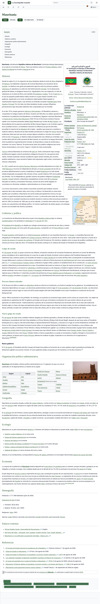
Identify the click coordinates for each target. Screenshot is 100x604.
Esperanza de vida (8, 500)
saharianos (5, 89)
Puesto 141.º (81, 151)
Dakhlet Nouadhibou (9, 386)
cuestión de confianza (25, 240)
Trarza (40, 391)
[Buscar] (72, 2)
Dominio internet (70, 167)
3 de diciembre (76, 288)
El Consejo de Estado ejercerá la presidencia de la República (27, 548)
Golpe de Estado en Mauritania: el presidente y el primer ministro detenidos (32, 555)
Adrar (4, 377)
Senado (71, 235)
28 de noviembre (82, 130)
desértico (31, 429)
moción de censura (8, 240)
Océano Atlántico (51, 67)
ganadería (58, 466)
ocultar (93, 32)
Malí (93, 403)
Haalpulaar (56, 176)
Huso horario (68, 162)
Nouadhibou (25, 386)
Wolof (11, 179)
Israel (23, 288)
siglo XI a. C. (58, 94)
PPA (69, 151)
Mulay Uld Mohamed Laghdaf (87, 125)
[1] (7, 263)
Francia (81, 128)
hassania (16, 137)
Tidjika (73, 418)
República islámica (44, 218)
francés (83, 185)
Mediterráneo (52, 102)
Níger (64, 265)
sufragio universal (35, 238)
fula (26, 517)
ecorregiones (88, 429)
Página (5, 20)
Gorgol (5, 390)
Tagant (40, 384)
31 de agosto (8, 347)
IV (16, 81)
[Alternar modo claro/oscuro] (96, 2)
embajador (38, 270)
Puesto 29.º (81, 132)
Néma (58, 371)
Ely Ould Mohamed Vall (69, 260)
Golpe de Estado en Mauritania (17, 551)
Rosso (58, 391)
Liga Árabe (68, 179)
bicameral (36, 235)
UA (78, 179)
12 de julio (38, 221)
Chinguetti (84, 418)
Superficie (67, 132)
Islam (11, 512)
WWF (76, 429)
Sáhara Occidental (63, 403)
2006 (86, 144)
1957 (5, 166)
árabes (45, 94)
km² (85, 135)
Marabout (24, 129)
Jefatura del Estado (10, 228)
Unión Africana (92, 263)
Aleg (22, 383)
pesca (78, 474)
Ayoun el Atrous (61, 375)
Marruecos (34, 166)
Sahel (89, 469)
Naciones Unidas (10, 330)
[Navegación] (4, 3)
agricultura (48, 466)
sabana (44, 455)
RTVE (50, 561)
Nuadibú (27, 418)
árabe (10, 517)
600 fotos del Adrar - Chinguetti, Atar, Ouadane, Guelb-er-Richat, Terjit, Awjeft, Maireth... (35, 533)
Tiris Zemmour (42, 388)
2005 (15, 252)
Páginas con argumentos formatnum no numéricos (18, 583)
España (4, 104)
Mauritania (5, 364)
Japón (78, 479)
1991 (45, 221)
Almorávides (36, 111)
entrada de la (47, 572)
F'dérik (58, 388)
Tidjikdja (58, 384)
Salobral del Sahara (11, 450)
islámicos (28, 111)
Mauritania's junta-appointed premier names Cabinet (24, 567)
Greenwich (72, 406)
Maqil (31, 121)
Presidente (7, 225)
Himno (71, 98)
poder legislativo (9, 235)
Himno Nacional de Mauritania (83, 98)
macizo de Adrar (38, 444)
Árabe (79, 110)
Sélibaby (24, 393)
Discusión (12, 20)
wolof (76, 189)
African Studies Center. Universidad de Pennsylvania (23, 529)
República (18, 225)
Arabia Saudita (48, 258)
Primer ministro (69, 125)
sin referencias (70, 483)
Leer (20, 20)
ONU (74, 179)
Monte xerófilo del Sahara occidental (17, 444)
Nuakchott (80, 107)
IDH (65, 158)
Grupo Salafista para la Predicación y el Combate (64, 273)
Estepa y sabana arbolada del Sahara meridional (21, 447)
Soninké (4, 86)
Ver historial (40, 20)
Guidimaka (6, 393)
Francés (71, 94)
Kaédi (23, 390)
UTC (78, 162)
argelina (10, 275)
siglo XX (34, 151)
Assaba (5, 380)
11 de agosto (34, 275)
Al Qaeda (25, 275)
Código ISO (68, 165)
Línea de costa (69, 139)
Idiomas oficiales (70, 110)
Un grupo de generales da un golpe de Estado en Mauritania (27, 561)
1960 (92, 130)
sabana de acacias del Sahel (82, 455)
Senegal (25, 69)
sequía (81, 469)
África (23, 67)
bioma (37, 455)
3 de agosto (7, 252)
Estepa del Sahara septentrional (15, 437)
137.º (83, 158)
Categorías (7, 581)
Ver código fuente (29, 20)
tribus (30, 81)
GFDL (81, 572)
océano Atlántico (37, 403)
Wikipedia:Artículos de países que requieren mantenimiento (72, 583)
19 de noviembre (63, 288)
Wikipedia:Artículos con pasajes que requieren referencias (51, 586)
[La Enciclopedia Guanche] (19, 2)
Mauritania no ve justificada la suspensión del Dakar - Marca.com (28, 536)
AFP (60, 555)
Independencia (69, 128)
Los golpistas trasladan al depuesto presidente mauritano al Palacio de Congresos (34, 558)
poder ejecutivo (35, 228)
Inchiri (40, 378)
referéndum (29, 221)
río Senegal (53, 179)
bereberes (38, 94)
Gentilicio (67, 112)
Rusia (25, 333)
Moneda (67, 160)
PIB (65, 151)
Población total (69, 142)
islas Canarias (56, 476)
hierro (39, 474)
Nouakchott (41, 381)
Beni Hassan (54, 121)
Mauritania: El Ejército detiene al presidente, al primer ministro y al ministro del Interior (36, 564)
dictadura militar (82, 119)
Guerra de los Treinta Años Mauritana (16, 119)
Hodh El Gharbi (42, 375)
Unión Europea (17, 263)
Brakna (5, 383)
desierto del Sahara (80, 413)
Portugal (11, 104)
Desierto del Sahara (11, 440)
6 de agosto (7, 317)
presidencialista (7, 221)
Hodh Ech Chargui (43, 371)
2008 (15, 317)
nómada (43, 89)
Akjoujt (58, 378)
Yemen (53, 132)
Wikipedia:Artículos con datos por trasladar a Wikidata (19, 586)
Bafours (7, 84)
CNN (68, 564)
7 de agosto (88, 265)
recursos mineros (20, 474)
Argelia (4, 333)
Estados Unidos (28, 263)
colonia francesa (24, 166)
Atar (22, 377)
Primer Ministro (58, 228)
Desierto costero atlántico (13, 434)
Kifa (22, 380)
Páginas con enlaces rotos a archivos (44, 583)
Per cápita (69, 155)
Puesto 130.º (81, 142)
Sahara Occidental (8, 69)
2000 (42, 484)
